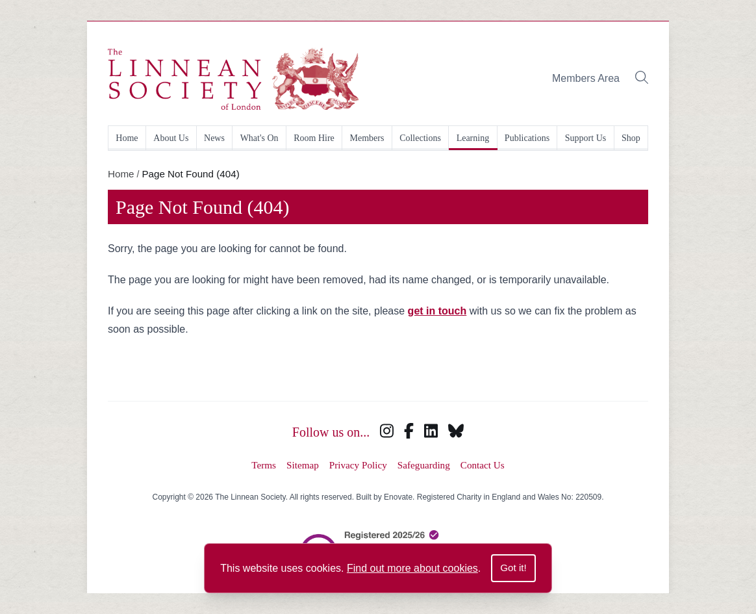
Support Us (585, 138)
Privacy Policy (358, 464)
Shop (631, 138)
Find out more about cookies (412, 568)
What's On (259, 138)
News (214, 138)
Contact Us (482, 464)
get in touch (437, 310)
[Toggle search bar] (641, 79)
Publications (527, 138)
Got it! (513, 567)
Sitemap (302, 464)
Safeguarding (423, 464)
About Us (170, 138)
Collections (420, 138)
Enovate (398, 497)
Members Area (586, 78)
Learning (473, 138)
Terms (263, 464)
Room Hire (314, 138)
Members (367, 138)
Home (127, 138)
